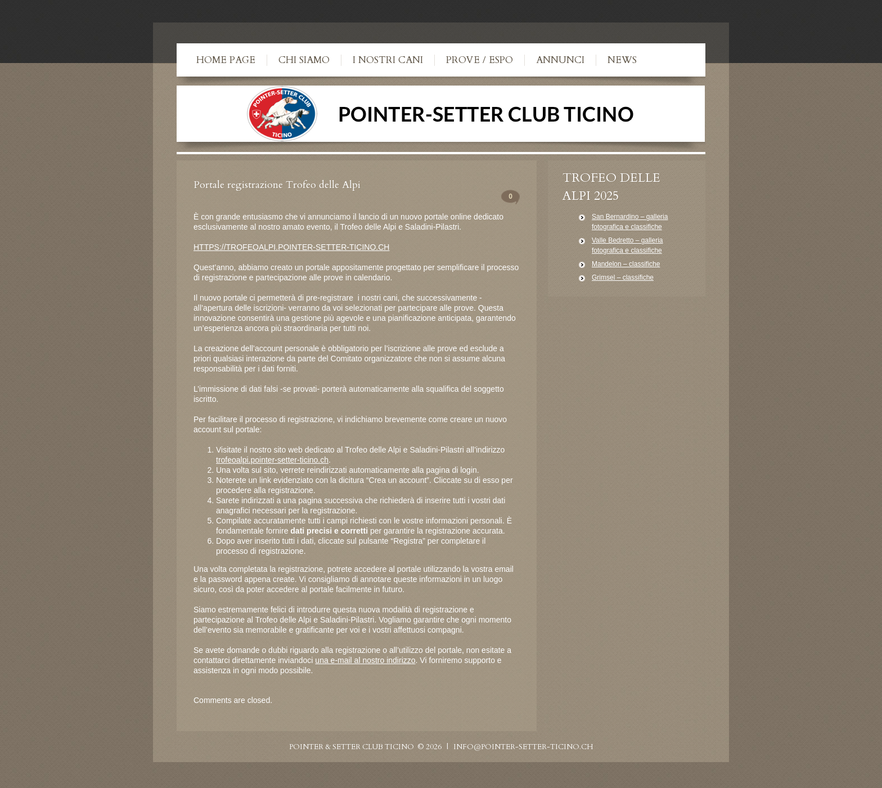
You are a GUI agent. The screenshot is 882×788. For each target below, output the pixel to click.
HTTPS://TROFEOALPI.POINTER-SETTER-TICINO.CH (291, 247)
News (622, 59)
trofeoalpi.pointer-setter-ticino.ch (272, 459)
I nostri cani (388, 59)
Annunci (560, 59)
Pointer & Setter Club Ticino (351, 747)
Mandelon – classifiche (626, 264)
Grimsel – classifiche (623, 277)
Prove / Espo (479, 59)
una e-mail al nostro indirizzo (365, 660)
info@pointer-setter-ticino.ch (523, 747)
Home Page (225, 59)
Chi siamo (304, 59)
